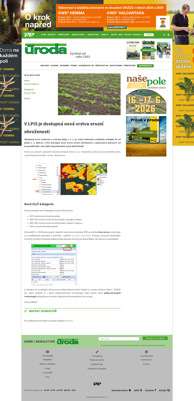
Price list (146, 364)
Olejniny (54, 65)
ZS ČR (52, 390)
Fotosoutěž (47, 372)
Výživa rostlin (101, 65)
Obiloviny (44, 65)
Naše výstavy (94, 34)
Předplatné (64, 34)
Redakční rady (97, 364)
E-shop (47, 368)
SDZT (74, 390)
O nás (43, 34)
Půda (33, 93)
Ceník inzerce (146, 359)
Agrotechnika (116, 65)
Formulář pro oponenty (97, 368)
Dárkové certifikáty (47, 364)
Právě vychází (130, 65)
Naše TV (106, 34)
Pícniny (73, 65)
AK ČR (46, 390)
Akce (48, 377)
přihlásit (69, 320)
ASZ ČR (60, 390)
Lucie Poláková (31, 84)
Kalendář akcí (145, 66)
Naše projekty (79, 34)
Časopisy (52, 34)
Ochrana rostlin (86, 65)
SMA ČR (67, 390)
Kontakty (137, 34)
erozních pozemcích (81, 235)
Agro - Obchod (125, 34)
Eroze (27, 93)
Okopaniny (64, 65)
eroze (77, 151)
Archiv (114, 34)
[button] (155, 338)
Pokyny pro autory (97, 360)
